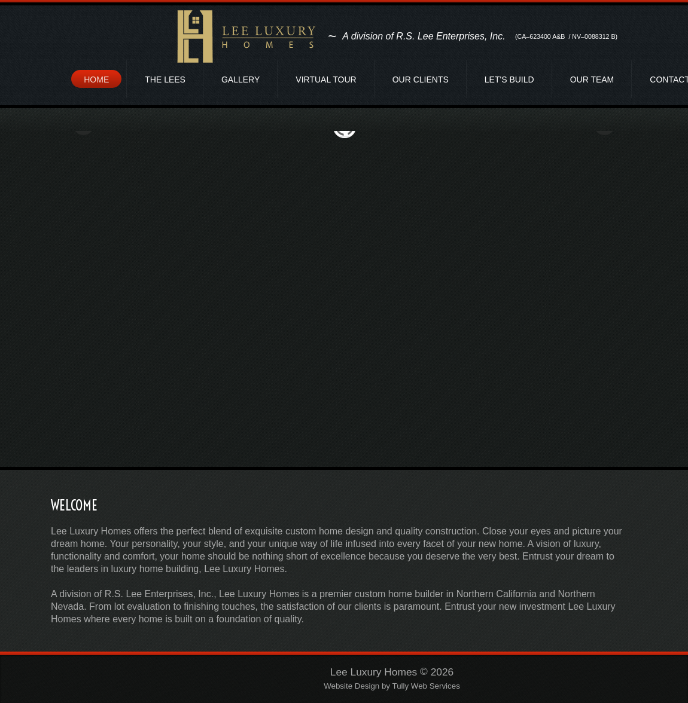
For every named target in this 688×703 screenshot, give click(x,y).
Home (96, 79)
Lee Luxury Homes (373, 672)
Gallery (240, 79)
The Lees (165, 79)
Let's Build (509, 79)
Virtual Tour (326, 79)
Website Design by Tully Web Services (392, 686)
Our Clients (420, 79)
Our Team (592, 79)
